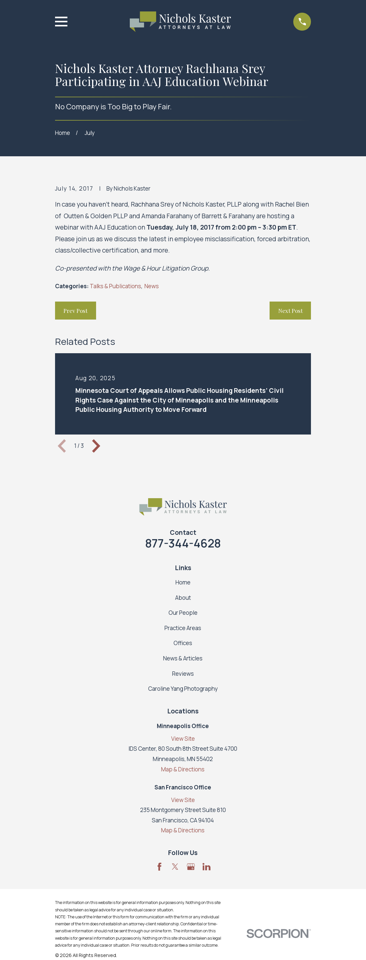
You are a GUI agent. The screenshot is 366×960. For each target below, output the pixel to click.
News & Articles (183, 658)
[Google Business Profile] (191, 867)
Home (183, 582)
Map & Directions (183, 769)
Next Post (290, 310)
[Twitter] (175, 867)
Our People (183, 612)
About (183, 597)
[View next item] (96, 446)
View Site (183, 738)
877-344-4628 (183, 543)
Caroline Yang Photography (183, 688)
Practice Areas (182, 628)
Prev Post (75, 310)
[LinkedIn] (207, 867)
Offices (182, 643)
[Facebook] (159, 867)
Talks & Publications (115, 286)
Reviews (183, 673)
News (151, 286)
